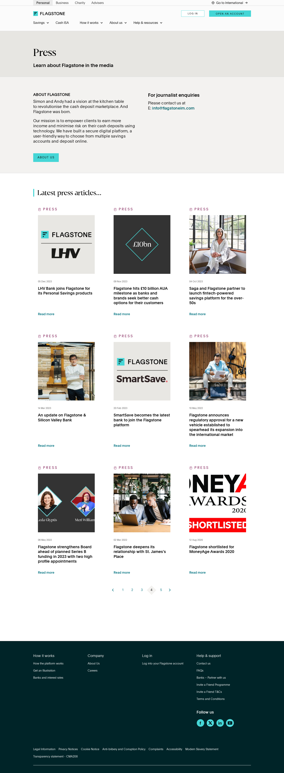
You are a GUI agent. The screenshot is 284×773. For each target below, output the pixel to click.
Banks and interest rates (48, 677)
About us (115, 23)
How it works (89, 23)
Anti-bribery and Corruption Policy (123, 749)
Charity (80, 3)
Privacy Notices (68, 749)
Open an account (230, 14)
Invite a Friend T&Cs (209, 692)
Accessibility (174, 749)
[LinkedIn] (220, 726)
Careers (92, 670)
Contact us (203, 663)
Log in (193, 14)
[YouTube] (230, 726)
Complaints (156, 749)
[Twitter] (210, 726)
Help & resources (145, 23)
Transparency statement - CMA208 (55, 756)
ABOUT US (46, 157)
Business (62, 3)
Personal (43, 3)
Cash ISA (62, 23)
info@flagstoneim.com (173, 109)
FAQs (200, 670)
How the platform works (48, 663)
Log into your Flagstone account (162, 663)
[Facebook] (200, 726)
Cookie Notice (90, 749)
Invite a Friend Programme (213, 685)
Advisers (97, 3)
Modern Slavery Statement (201, 749)
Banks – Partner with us (211, 677)
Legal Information (44, 749)
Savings (39, 23)
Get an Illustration (44, 670)
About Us (94, 663)
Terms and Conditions (211, 699)
